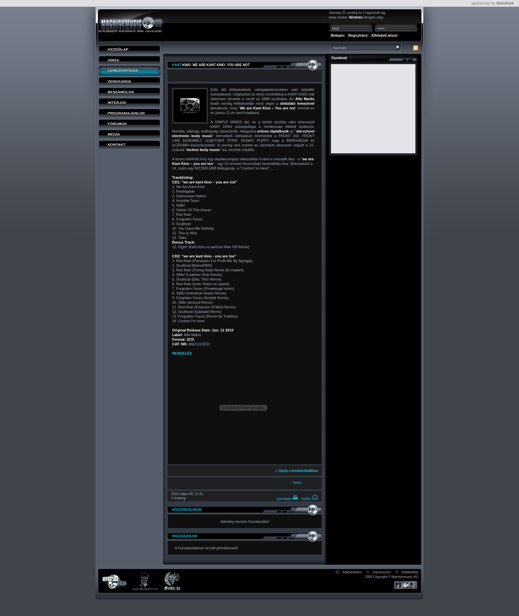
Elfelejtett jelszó (384, 35)
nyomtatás (287, 499)
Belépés (337, 35)
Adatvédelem (351, 572)
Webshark (505, 3)
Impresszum (382, 572)
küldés (310, 499)
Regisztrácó (358, 35)
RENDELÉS (182, 353)
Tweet (296, 482)
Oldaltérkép (409, 572)
